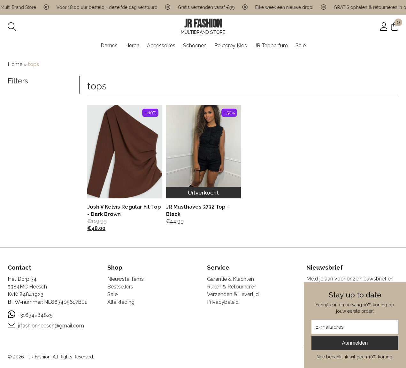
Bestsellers (120, 287)
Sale (300, 45)
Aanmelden (355, 343)
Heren (132, 45)
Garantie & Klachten (230, 279)
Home (15, 64)
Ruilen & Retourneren (232, 287)
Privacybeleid (223, 302)
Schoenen (195, 45)
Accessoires (161, 45)
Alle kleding (120, 302)
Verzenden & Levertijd (233, 294)
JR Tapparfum (271, 45)
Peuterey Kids (230, 45)
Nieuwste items (125, 279)
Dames (109, 45)
